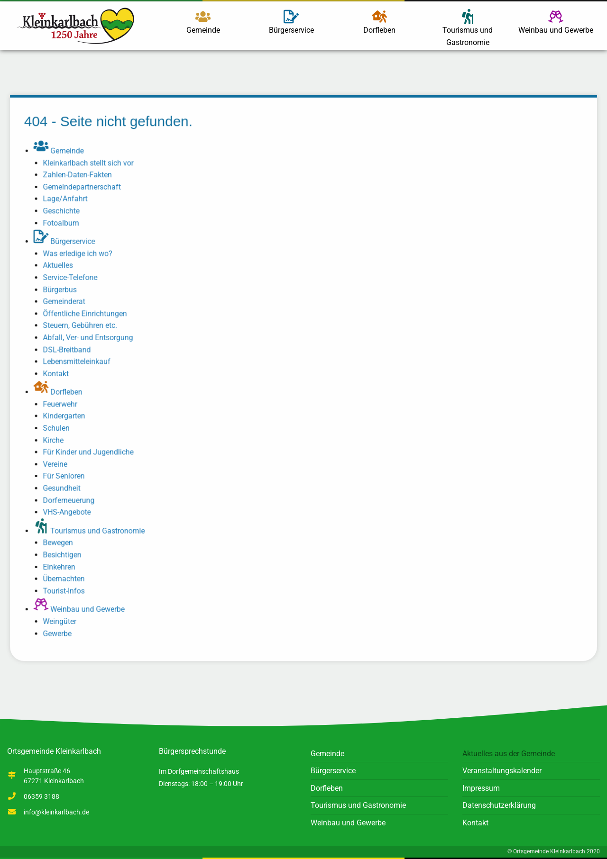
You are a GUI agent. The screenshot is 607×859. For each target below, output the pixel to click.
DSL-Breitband (69, 349)
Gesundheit (64, 486)
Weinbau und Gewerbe (555, 22)
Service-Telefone (73, 278)
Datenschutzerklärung (499, 805)
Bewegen (61, 540)
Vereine (58, 463)
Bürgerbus (62, 290)
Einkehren (62, 564)
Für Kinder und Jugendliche (91, 451)
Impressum (481, 788)
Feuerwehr (63, 403)
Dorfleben (379, 22)
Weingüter (62, 618)
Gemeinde (203, 22)
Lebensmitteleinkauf (79, 361)
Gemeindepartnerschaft (84, 189)
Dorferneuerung (71, 498)
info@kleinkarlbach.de (56, 812)
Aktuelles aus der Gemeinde (508, 753)
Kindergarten (67, 415)
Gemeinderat (67, 302)
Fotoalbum (64, 224)
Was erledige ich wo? (80, 255)
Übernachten (66, 576)
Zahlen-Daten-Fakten (80, 177)
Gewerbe (60, 630)
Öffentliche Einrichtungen (87, 314)
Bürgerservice (291, 22)
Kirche (56, 439)
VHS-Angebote (69, 510)
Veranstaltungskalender (502, 770)
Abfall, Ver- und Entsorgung (90, 338)
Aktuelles (61, 266)
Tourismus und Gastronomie (467, 28)
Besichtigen (65, 552)
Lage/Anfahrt (68, 201)
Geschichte (64, 212)
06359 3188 (41, 796)
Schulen (59, 427)
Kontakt (59, 373)
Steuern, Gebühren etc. (82, 326)
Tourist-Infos (66, 588)
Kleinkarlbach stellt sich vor (91, 165)
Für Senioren (66, 474)
